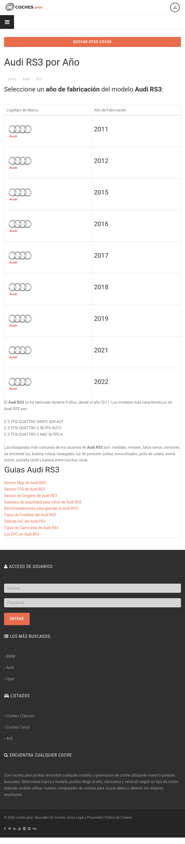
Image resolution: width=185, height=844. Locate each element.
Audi (25, 79)
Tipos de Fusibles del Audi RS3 (30, 515)
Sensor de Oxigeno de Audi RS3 (30, 496)
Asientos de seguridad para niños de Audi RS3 (43, 502)
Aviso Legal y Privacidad (84, 817)
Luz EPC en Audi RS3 (21, 534)
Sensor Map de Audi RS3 (25, 483)
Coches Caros (17, 727)
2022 (101, 382)
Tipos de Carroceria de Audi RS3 (31, 528)
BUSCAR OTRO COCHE (92, 42)
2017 (101, 255)
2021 (101, 350)
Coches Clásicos (19, 716)
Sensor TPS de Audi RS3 (24, 489)
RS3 (39, 79)
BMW (9, 656)
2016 (101, 224)
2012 (101, 161)
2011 (101, 129)
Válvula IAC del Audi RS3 (25, 521)
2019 (101, 318)
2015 (101, 192)
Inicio (12, 79)
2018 (101, 287)
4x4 (8, 738)
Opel (9, 679)
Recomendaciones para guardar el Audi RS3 (41, 508)
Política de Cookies (118, 817)
